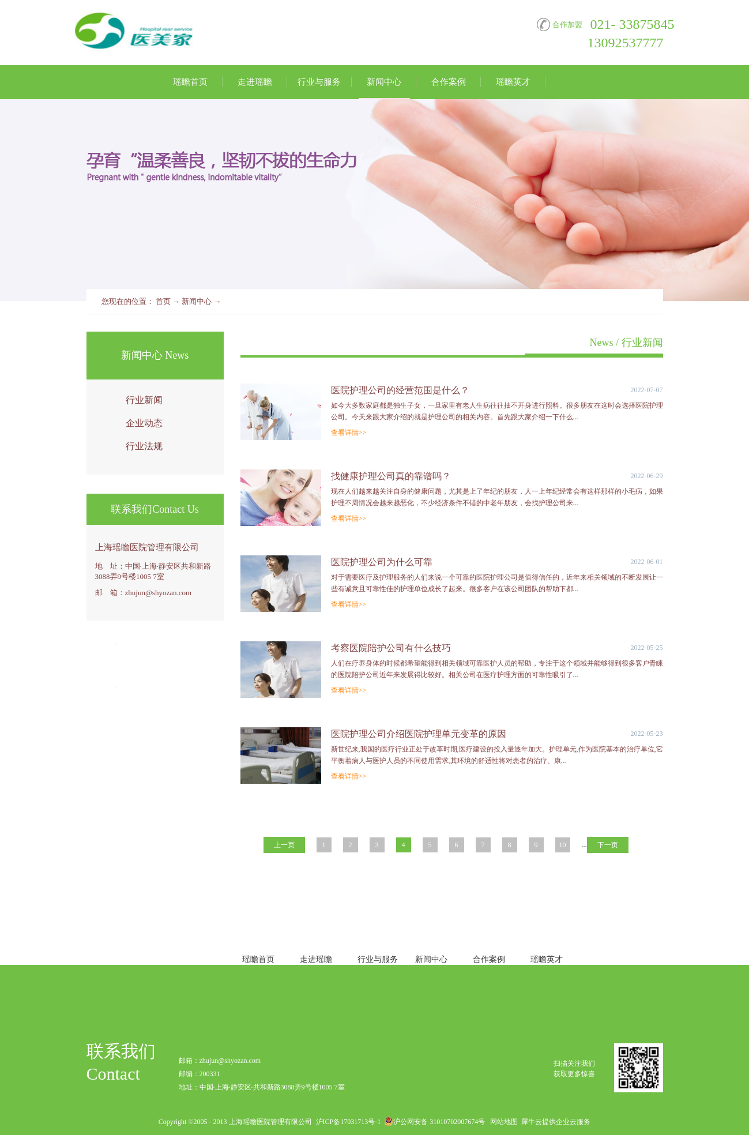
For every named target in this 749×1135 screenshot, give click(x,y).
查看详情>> (349, 433)
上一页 (284, 845)
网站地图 (502, 1122)
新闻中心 (197, 301)
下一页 (607, 845)
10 (562, 845)
